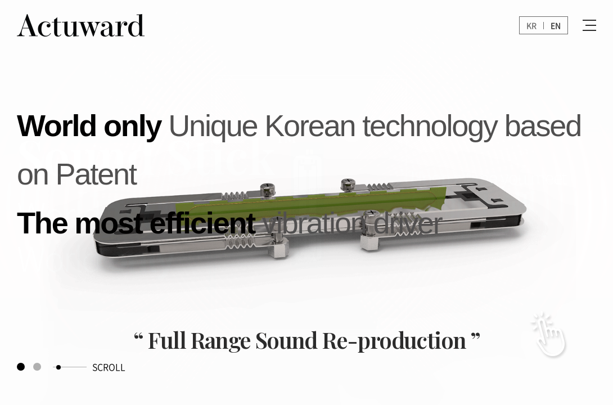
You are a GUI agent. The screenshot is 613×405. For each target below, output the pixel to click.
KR (531, 25)
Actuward (90, 25)
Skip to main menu (0, 0)
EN (556, 25)
